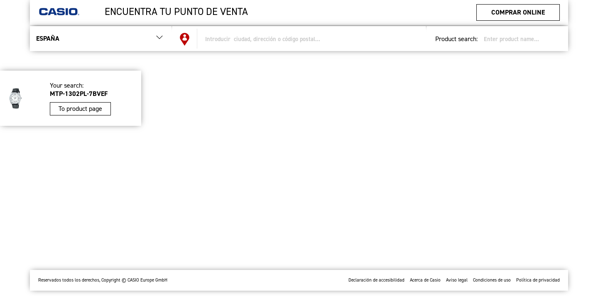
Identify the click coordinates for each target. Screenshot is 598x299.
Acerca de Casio (425, 280)
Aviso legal (457, 280)
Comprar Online (518, 12)
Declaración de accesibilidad (376, 280)
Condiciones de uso (492, 280)
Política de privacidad (538, 280)
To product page (80, 108)
